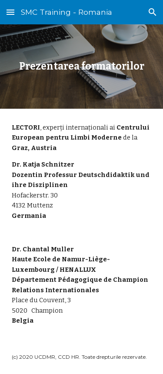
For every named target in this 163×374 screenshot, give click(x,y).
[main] (81, 66)
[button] (10, 12)
